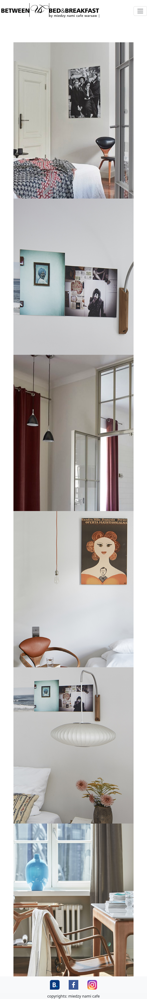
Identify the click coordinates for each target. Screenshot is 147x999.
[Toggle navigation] (140, 11)
